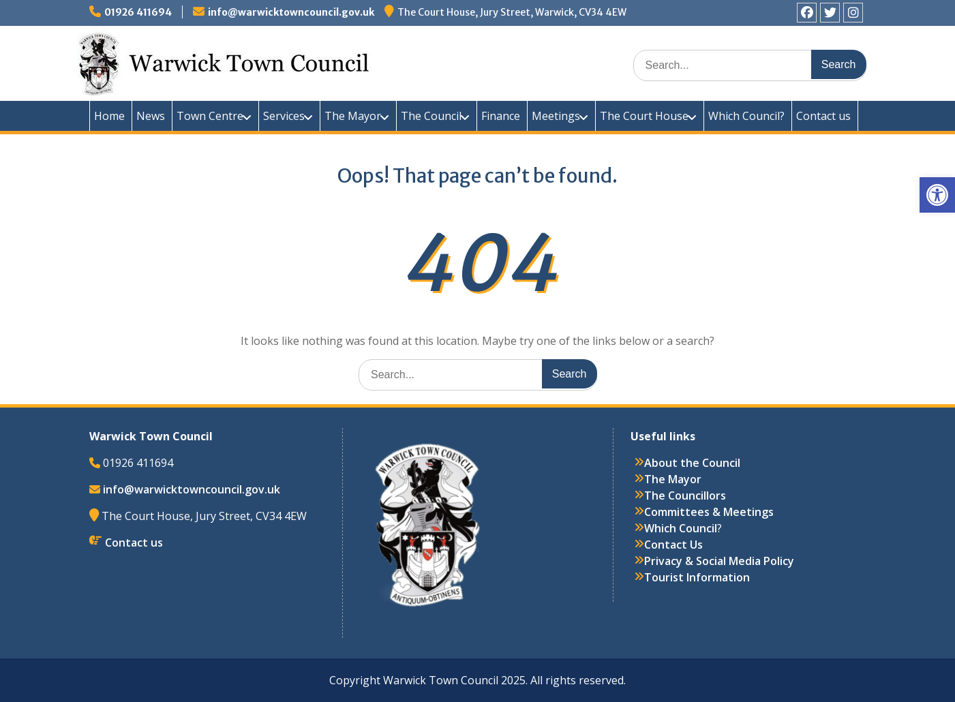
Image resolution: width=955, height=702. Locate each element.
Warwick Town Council (334, 61)
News (150, 115)
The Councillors (685, 495)
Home (109, 115)
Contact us (823, 115)
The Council (431, 115)
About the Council (692, 462)
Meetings (556, 115)
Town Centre (210, 115)
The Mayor (352, 115)
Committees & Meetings (709, 511)
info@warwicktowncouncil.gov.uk (291, 12)
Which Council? (746, 115)
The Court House (644, 115)
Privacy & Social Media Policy (719, 560)
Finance (500, 115)
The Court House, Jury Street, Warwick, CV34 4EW (511, 12)
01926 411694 (138, 12)
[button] (937, 195)
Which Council (680, 528)
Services (284, 115)
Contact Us (673, 544)
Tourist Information (697, 577)
